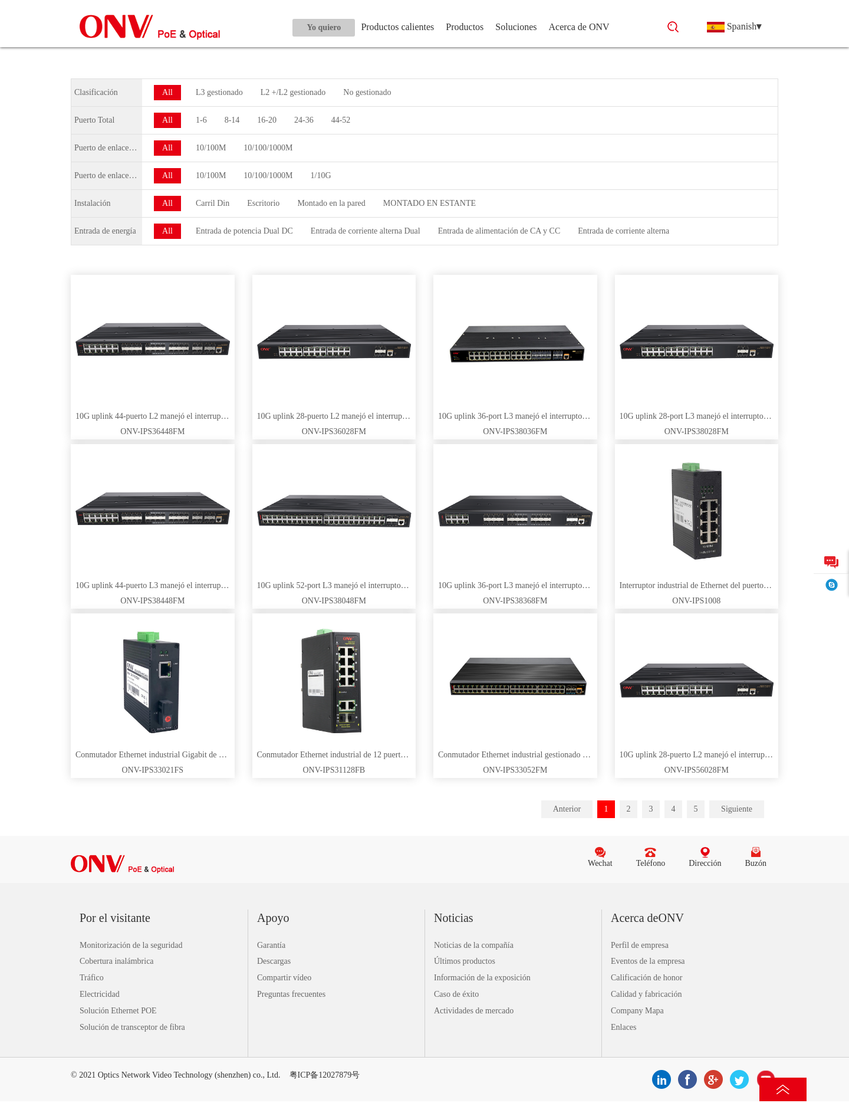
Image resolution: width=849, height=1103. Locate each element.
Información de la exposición (482, 977)
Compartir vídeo (284, 977)
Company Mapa (637, 1010)
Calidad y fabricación (646, 994)
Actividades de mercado (474, 1010)
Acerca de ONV (579, 27)
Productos (464, 27)
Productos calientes (397, 27)
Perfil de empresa (640, 945)
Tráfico (92, 977)
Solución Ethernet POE (118, 1010)
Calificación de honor (646, 977)
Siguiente (736, 809)
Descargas (274, 961)
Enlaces (624, 1027)
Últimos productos (464, 961)
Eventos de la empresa (648, 961)
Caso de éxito (456, 994)
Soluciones (516, 27)
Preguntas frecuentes (291, 994)
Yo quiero (324, 27)
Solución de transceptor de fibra (132, 1027)
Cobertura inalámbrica (117, 961)
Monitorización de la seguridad (131, 945)
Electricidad (100, 994)
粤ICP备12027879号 (324, 1075)
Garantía (271, 945)
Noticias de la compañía (474, 945)
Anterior (567, 809)
